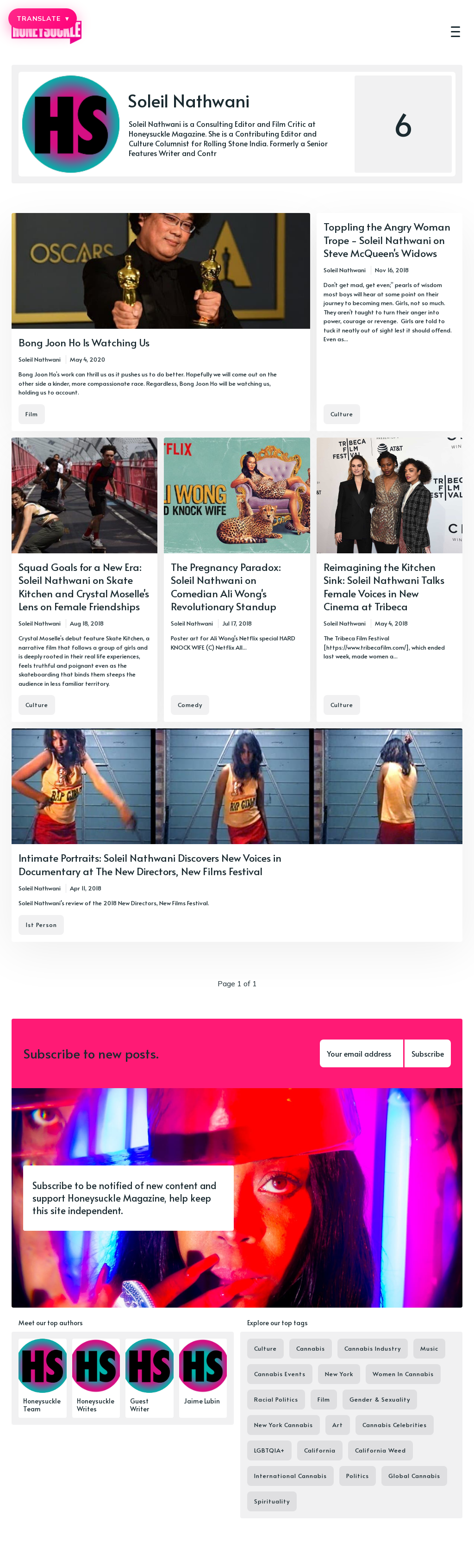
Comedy (190, 705)
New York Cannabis (283, 1425)
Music (429, 1348)
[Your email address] (361, 1053)
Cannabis (310, 1348)
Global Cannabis (414, 1476)
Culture (342, 414)
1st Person (41, 925)
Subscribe (428, 1053)
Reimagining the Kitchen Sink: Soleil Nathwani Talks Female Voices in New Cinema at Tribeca (384, 587)
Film (31, 414)
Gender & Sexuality (379, 1399)
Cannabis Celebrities (394, 1425)
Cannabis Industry (372, 1348)
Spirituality (272, 1501)
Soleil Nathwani (40, 359)
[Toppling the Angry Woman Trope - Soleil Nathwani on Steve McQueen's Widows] (389, 322)
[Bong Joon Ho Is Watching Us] (161, 322)
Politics (357, 1476)
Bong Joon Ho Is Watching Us (84, 342)
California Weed (380, 1450)
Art (337, 1425)
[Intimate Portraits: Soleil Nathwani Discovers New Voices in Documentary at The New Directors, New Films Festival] (237, 834)
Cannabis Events (280, 1374)
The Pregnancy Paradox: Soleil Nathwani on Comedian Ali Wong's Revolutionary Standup (226, 587)
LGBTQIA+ (269, 1450)
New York (339, 1374)
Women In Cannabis (403, 1374)
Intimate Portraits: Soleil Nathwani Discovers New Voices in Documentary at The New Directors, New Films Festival (150, 864)
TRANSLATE (43, 18)
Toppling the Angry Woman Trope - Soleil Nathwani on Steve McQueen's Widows (387, 239)
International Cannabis (290, 1476)
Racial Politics (276, 1399)
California (320, 1450)
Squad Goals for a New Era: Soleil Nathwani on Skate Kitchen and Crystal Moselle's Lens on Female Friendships (84, 587)
